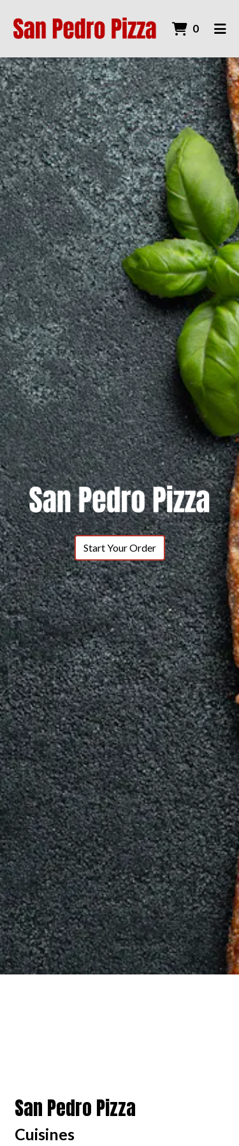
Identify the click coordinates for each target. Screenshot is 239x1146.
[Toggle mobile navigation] (220, 28)
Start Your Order (119, 547)
